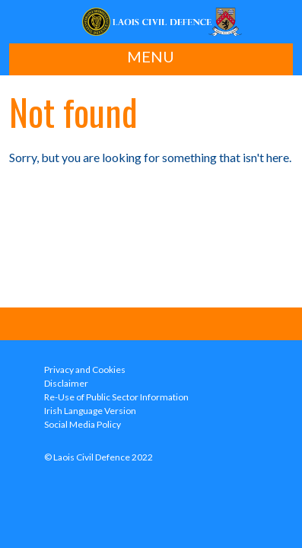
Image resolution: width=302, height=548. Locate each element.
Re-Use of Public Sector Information (116, 397)
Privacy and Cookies (85, 369)
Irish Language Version (90, 410)
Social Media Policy (82, 424)
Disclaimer (66, 383)
